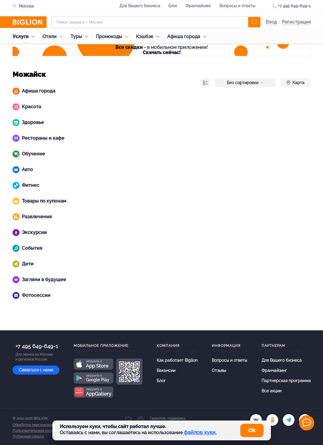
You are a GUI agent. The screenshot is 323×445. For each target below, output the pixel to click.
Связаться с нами (36, 370)
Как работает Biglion (177, 360)
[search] (254, 22)
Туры (80, 36)
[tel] (288, 420)
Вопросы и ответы (237, 5)
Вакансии (166, 370)
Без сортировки (245, 82)
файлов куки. (200, 432)
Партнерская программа (286, 380)
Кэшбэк (149, 36)
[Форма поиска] (156, 22)
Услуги (25, 36)
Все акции (271, 391)
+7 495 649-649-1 (294, 5)
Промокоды (113, 36)
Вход (271, 22)
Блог (172, 5)
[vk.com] (256, 420)
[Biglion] (30, 22)
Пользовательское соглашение (39, 431)
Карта (295, 82)
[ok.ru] (272, 420)
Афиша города (188, 36)
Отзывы (219, 370)
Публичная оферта (28, 437)
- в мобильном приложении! (161, 50)
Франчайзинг (198, 5)
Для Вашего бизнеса (139, 5)
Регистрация (296, 22)
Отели (54, 36)
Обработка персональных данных (41, 425)
